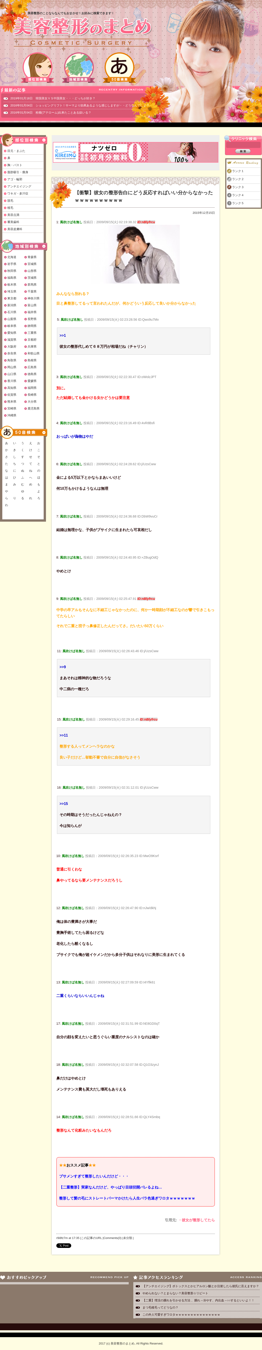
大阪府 (11, 346)
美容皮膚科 (14, 229)
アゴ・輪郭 (14, 179)
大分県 (32, 401)
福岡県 (32, 388)
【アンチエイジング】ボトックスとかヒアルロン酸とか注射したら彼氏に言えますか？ (200, 1286)
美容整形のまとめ (82, 32)
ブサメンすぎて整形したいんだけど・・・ (94, 1176)
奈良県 (11, 353)
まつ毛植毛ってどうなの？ (160, 1307)
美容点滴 (13, 215)
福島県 (11, 277)
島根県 (32, 360)
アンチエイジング (19, 186)
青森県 (32, 257)
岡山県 (11, 367)
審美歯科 (13, 222)
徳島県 (32, 374)
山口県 (11, 374)
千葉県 (32, 291)
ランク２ (238, 179)
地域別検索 (79, 67)
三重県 (32, 332)
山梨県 (11, 319)
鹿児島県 (34, 408)
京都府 (32, 339)
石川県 (11, 312)
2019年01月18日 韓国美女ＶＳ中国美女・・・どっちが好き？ (52, 98)
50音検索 (120, 67)
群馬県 (32, 284)
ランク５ (238, 203)
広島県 (32, 367)
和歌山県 (34, 353)
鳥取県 (11, 360)
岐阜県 (11, 326)
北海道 (11, 257)
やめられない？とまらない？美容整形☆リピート (176, 1293)
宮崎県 (11, 408)
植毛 (10, 207)
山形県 (32, 271)
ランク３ (238, 187)
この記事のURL (91, 1238)
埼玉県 (11, 291)
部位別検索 (38, 67)
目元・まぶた (16, 151)
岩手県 (11, 264)
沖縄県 (11, 415)
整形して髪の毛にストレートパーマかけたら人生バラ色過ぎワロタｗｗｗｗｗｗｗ (127, 1198)
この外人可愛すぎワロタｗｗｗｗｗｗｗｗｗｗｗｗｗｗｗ (181, 1314)
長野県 (32, 319)
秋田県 (11, 271)
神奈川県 (34, 298)
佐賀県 (11, 394)
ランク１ (238, 171)
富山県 (32, 305)
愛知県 (11, 332)
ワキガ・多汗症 (17, 193)
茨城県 (32, 277)
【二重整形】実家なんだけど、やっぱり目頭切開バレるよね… (111, 1187)
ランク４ (238, 195)
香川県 (11, 381)
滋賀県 (11, 339)
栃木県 (11, 284)
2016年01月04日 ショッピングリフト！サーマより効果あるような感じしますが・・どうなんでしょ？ (79, 105)
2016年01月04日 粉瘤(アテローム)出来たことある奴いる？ (50, 112)
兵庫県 (32, 346)
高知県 (11, 388)
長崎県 (32, 394)
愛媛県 (32, 381)
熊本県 (11, 401)
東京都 (11, 298)
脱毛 (10, 200)
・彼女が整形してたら (196, 1220)
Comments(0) (112, 1238)
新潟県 (11, 305)
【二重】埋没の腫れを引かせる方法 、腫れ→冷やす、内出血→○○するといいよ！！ (198, 1300)
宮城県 (32, 264)
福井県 (32, 312)
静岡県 (32, 326)
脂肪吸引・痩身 (17, 172)
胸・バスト (14, 165)
